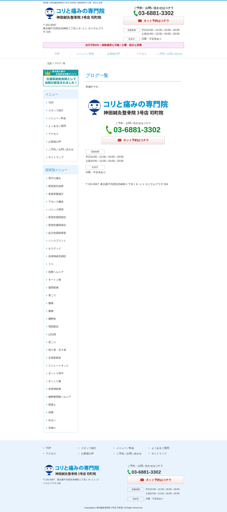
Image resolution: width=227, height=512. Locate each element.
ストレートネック (58, 365)
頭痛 (50, 412)
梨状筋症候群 (56, 186)
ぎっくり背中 (56, 373)
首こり (52, 342)
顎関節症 (53, 326)
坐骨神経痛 (54, 389)
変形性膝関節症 (57, 225)
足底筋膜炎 (54, 357)
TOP (57, 53)
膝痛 (50, 311)
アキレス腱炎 (56, 201)
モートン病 (54, 279)
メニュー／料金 (85, 53)
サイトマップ (56, 157)
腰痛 (50, 303)
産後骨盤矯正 (56, 194)
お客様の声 (113, 53)
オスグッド (54, 248)
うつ (50, 264)
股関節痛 (53, 287)
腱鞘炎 (52, 318)
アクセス (142, 53)
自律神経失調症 (57, 256)
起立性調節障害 (57, 233)
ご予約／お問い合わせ (169, 53)
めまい (52, 420)
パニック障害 (56, 209)
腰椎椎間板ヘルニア (59, 396)
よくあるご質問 (57, 126)
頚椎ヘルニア (56, 272)
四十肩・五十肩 (57, 350)
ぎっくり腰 (54, 381)
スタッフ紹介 (56, 110)
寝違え (52, 404)
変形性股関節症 (57, 217)
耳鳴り (52, 428)
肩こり (52, 295)
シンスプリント (57, 240)
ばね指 (52, 334)
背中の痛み (54, 178)
